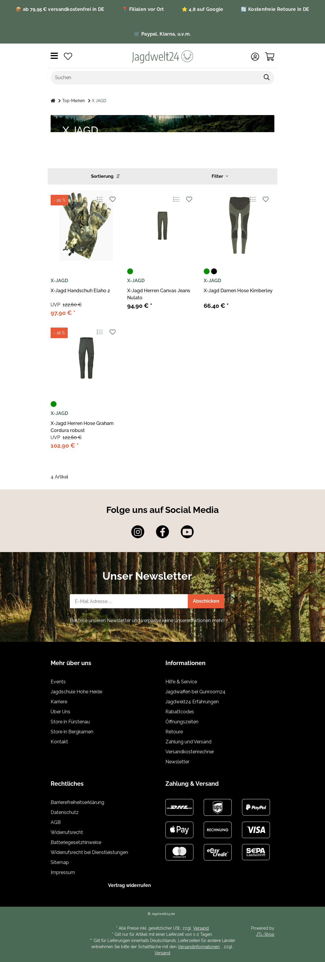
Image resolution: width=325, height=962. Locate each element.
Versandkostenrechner (189, 752)
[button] (255, 57)
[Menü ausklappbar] (54, 57)
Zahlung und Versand (188, 742)
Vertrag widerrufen (129, 885)
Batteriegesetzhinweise (76, 842)
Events (58, 681)
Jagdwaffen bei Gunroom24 (195, 691)
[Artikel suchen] (266, 77)
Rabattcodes (179, 712)
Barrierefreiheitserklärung (77, 802)
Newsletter (177, 762)
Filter (220, 176)
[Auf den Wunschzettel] (112, 199)
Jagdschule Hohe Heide (76, 691)
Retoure (174, 732)
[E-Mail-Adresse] (129, 601)
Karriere (59, 702)
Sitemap (60, 862)
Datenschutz (65, 812)
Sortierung (105, 176)
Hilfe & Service (181, 681)
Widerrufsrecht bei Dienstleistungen (89, 852)
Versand (201, 928)
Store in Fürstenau (70, 722)
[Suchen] (155, 77)
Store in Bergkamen (72, 732)
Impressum (63, 872)
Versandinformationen (199, 946)
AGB (56, 822)
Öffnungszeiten (181, 722)
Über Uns (60, 712)
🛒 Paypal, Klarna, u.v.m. (162, 34)
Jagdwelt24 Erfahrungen (192, 702)
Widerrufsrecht (67, 832)
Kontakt (59, 742)
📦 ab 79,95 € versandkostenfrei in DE (60, 9)
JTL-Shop (265, 934)
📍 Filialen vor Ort (143, 9)
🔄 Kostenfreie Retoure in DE (275, 9)
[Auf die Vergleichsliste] (99, 199)
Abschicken (206, 601)
